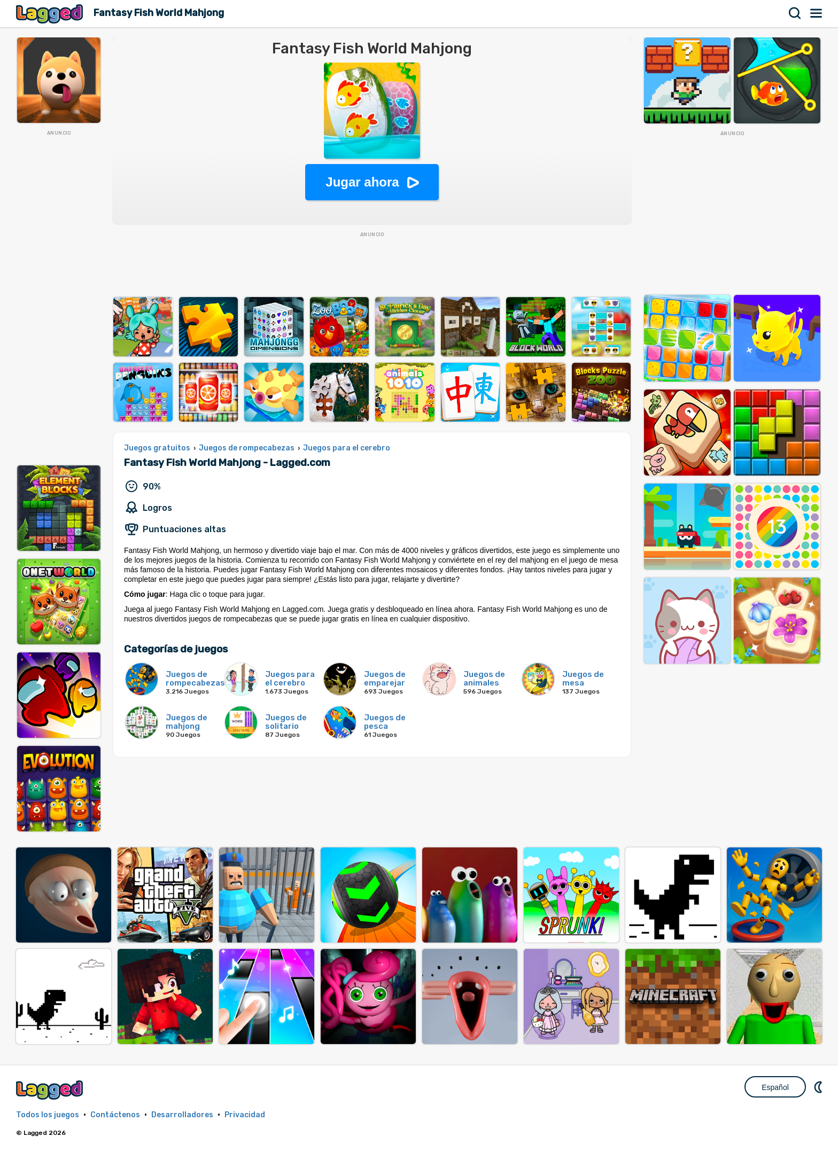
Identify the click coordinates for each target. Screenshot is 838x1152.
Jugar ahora (362, 182)
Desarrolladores (182, 1114)
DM (819, 1086)
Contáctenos (115, 1114)
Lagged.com (51, 1089)
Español (775, 1087)
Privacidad (244, 1114)
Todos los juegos (47, 1114)
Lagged (51, 13)
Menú (816, 13)
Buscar (795, 13)
